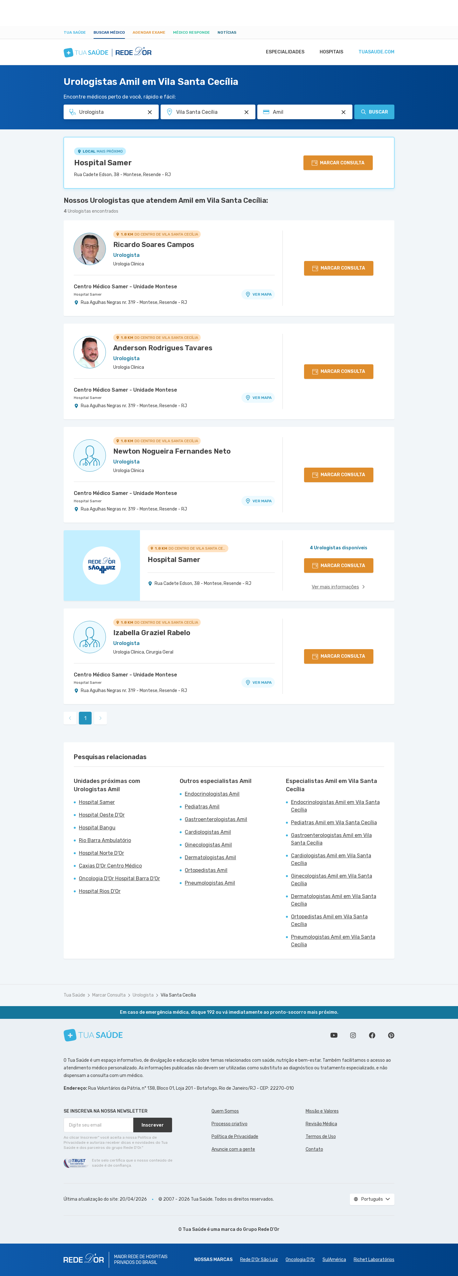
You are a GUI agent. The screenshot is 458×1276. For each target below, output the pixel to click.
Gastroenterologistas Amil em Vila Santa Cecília (331, 839)
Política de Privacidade (235, 1136)
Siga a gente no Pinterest (391, 1035)
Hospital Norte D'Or (101, 853)
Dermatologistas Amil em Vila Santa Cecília (333, 900)
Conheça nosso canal (334, 1035)
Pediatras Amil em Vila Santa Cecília (334, 823)
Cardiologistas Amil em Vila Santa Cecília (331, 859)
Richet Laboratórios (374, 1259)
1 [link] (85, 718)
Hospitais (329, 52)
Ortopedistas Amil (206, 870)
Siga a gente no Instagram (353, 1035)
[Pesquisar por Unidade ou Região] (246, 112)
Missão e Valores (322, 1111)
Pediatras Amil (202, 807)
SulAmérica (334, 1259)
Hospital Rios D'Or (100, 891)
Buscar (374, 112)
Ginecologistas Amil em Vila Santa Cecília (331, 880)
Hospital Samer (103, 162)
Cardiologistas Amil (208, 832)
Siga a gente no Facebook (372, 1035)
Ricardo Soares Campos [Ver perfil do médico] (153, 244)
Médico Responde (191, 32)
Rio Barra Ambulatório (105, 840)
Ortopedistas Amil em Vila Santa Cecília (329, 920)
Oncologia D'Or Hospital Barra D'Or (119, 878)
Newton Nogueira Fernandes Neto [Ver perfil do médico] (172, 451)
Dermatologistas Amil (210, 857)
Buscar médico (109, 32)
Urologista (143, 995)
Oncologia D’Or (300, 1259)
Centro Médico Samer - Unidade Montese (125, 287)
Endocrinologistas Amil (212, 794)
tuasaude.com (375, 52)
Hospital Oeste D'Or (102, 815)
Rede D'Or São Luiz (259, 1259)
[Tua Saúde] (93, 1035)
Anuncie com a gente (233, 1149)
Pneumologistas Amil (210, 883)
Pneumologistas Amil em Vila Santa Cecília (333, 941)
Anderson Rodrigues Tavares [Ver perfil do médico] (162, 348)
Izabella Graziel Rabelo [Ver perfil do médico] (151, 632)
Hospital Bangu (97, 828)
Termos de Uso (321, 1136)
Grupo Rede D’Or (261, 1229)
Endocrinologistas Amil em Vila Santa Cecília (335, 806)
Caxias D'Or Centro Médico (110, 866)
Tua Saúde (75, 32)
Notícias (227, 32)
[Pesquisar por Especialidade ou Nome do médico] (150, 112)
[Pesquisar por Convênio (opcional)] (343, 112)
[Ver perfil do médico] (90, 249)
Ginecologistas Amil (208, 845)
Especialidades (282, 52)
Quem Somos (225, 1111)
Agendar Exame (149, 32)
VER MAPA (258, 294)
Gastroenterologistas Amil (216, 819)
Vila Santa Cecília (178, 995)
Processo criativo (229, 1124)
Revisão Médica (321, 1124)
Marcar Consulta (109, 995)
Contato (314, 1149)
